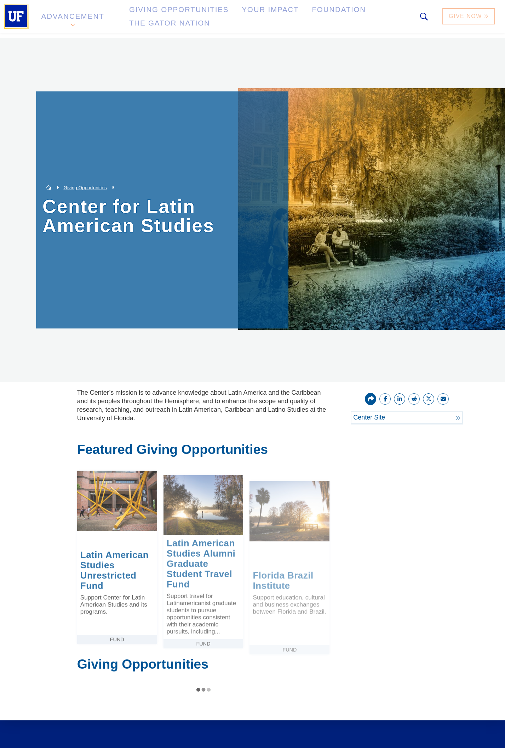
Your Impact (235, 19)
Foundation (292, 19)
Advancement (72, 19)
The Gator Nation (358, 19)
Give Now (469, 19)
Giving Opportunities (161, 19)
